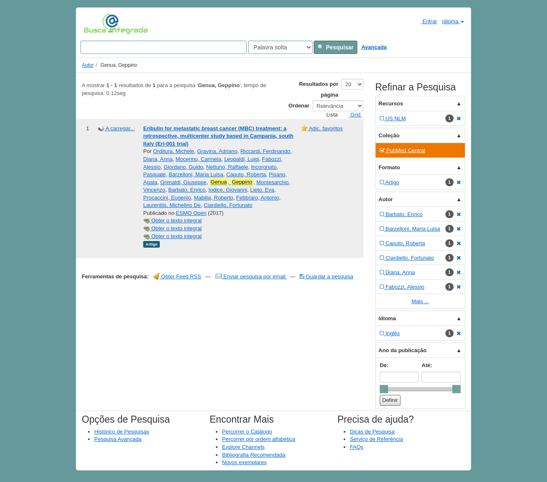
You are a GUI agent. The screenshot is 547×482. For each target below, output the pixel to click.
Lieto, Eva (262, 190)
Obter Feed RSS (177, 276)
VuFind (96, 23)
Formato (389, 167)
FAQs (357, 447)
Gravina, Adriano (217, 151)
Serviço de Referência (376, 439)
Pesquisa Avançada (118, 439)
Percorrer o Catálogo (247, 431)
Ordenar (299, 105)
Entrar (425, 21)
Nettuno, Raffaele (227, 167)
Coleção (389, 135)
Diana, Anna (158, 159)
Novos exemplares (244, 462)
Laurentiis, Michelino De (172, 205)
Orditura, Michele (173, 151)
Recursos (391, 103)
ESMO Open (191, 213)
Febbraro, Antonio (257, 198)
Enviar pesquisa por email (251, 276)
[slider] (384, 389)
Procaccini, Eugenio (167, 198)
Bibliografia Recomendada (253, 455)
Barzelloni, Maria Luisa (195, 174)
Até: (427, 365)
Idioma (453, 21)
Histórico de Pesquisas (121, 431)
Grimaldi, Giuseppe (183, 182)
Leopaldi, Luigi (241, 159)
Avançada (374, 47)
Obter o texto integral (172, 220)
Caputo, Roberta (246, 174)
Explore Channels (243, 447)
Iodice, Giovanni (227, 190)
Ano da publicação (403, 350)
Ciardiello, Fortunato (228, 205)
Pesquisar (335, 47)
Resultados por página (318, 89)
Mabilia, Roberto (213, 198)
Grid (352, 115)
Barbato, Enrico (186, 190)
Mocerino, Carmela (198, 159)
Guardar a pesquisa (326, 276)
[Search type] (280, 47)
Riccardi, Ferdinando (265, 151)
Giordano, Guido (183, 167)
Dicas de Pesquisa (372, 431)
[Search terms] (164, 47)
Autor (88, 65)
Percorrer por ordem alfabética (258, 439)
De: (384, 365)
